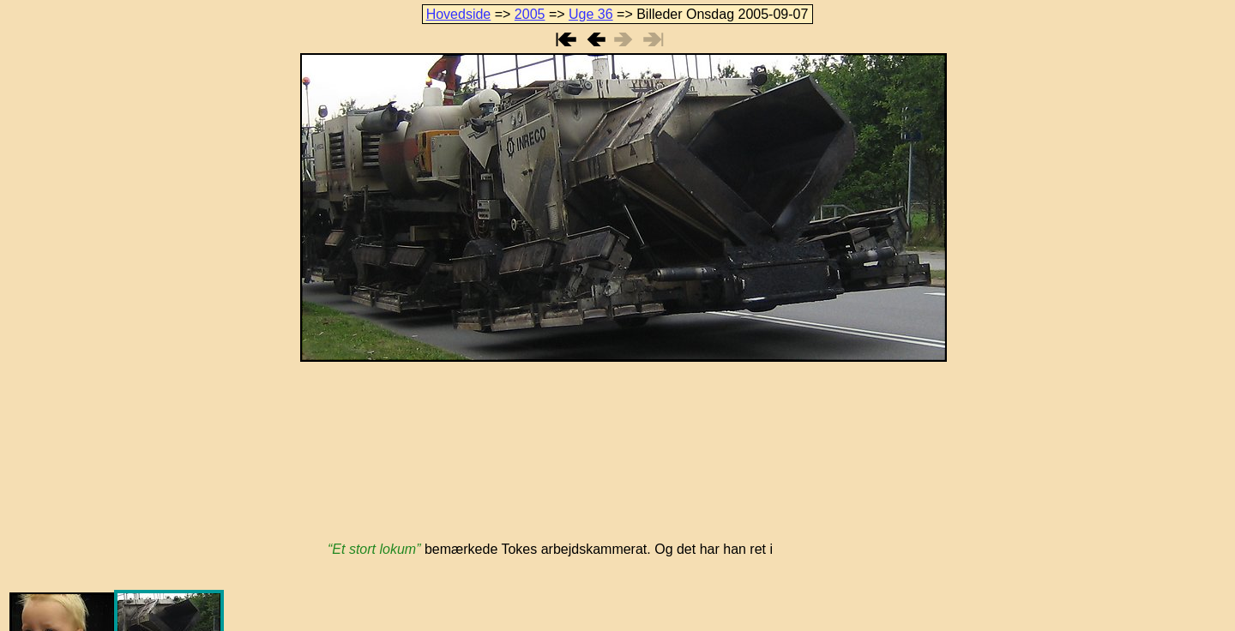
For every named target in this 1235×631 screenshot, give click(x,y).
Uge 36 (591, 14)
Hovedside (458, 14)
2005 (530, 14)
